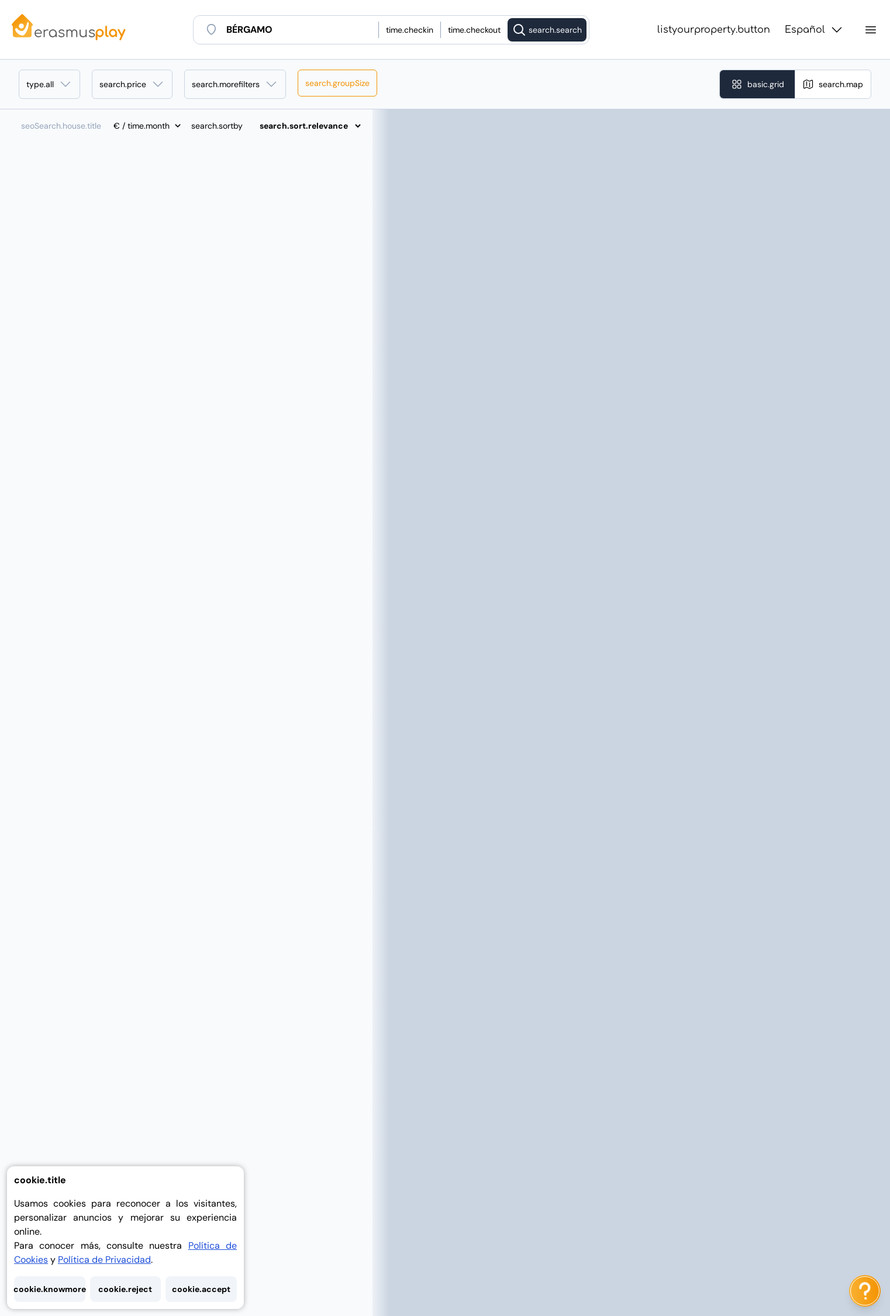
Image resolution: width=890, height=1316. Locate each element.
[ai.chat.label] (865, 1291)
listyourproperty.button (713, 30)
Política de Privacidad (104, 1259)
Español (814, 30)
